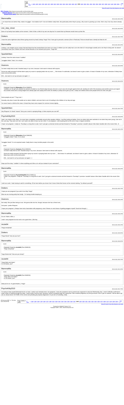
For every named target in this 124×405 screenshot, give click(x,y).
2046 (73, 4)
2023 (55, 4)
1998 (52, 4)
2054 (97, 4)
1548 (40, 4)
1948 (46, 4)
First (30, 4)
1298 (36, 4)
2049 (82, 4)
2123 (109, 4)
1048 (33, 4)
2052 (91, 4)
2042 (61, 4)
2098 (106, 4)
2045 (70, 4)
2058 (100, 4)
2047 (76, 4)
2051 (88, 4)
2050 (85, 4)
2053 (94, 4)
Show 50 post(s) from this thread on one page (112, 304)
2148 (112, 4)
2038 (58, 4)
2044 (67, 4)
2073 (103, 4)
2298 (115, 4)
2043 (64, 4)
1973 (48, 4)
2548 (118, 4)
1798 (42, 4)
